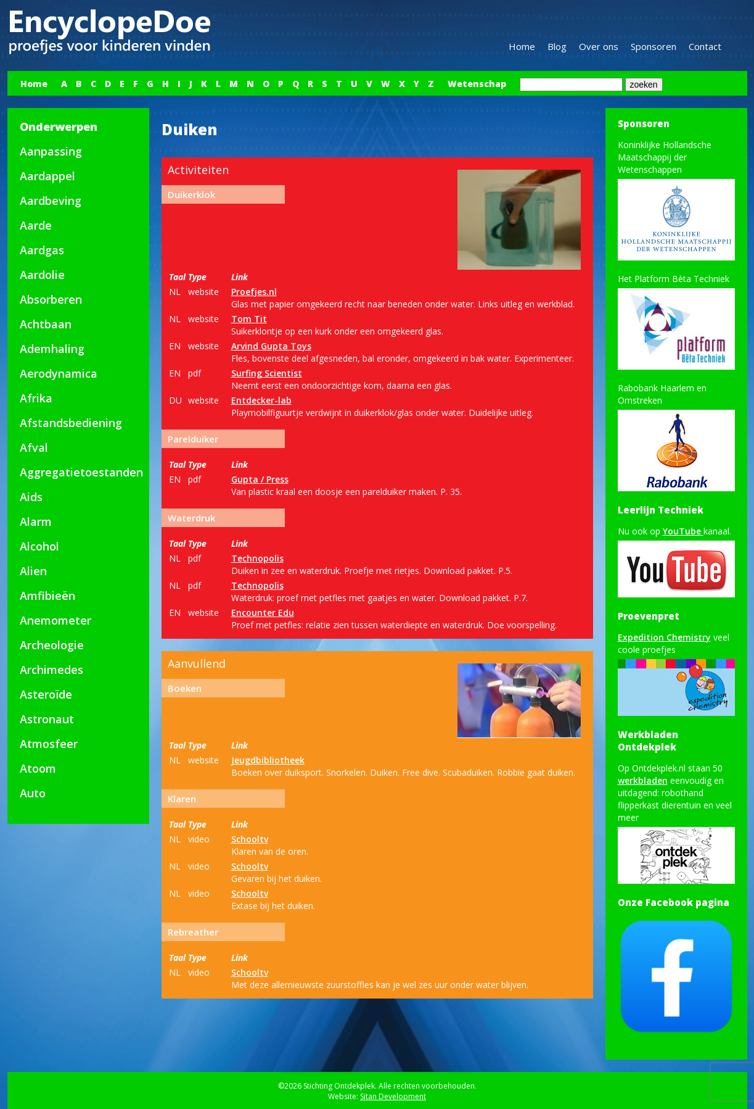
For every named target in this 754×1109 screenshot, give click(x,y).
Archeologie (52, 645)
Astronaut (47, 719)
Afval (34, 447)
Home (522, 46)
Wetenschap (477, 83)
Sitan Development (393, 1096)
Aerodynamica (58, 373)
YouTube (683, 531)
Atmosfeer (49, 743)
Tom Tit (249, 319)
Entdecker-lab (261, 400)
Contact (705, 46)
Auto (33, 793)
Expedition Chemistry (664, 637)
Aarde (36, 225)
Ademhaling (52, 348)
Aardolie (42, 274)
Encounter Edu (262, 612)
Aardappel (47, 175)
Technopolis (257, 558)
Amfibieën (47, 595)
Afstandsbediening (71, 422)
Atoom (38, 768)
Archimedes (51, 669)
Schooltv (249, 839)
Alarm (36, 521)
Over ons (598, 46)
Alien (33, 570)
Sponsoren (653, 46)
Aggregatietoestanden (81, 472)
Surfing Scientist (266, 373)
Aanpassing (51, 151)
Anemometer (55, 620)
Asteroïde (46, 694)
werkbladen (643, 780)
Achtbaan (46, 324)
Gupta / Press (260, 479)
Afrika (36, 398)
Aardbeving (50, 200)
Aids (31, 496)
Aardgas (42, 250)
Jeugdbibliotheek (268, 760)
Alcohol (39, 546)
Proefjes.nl (254, 291)
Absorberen (51, 299)
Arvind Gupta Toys (271, 346)
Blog (557, 46)
